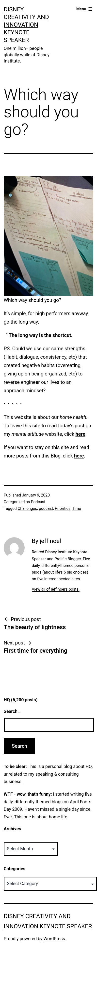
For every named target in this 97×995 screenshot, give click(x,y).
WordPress (54, 938)
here (80, 434)
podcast (46, 508)
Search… (12, 711)
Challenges (27, 508)
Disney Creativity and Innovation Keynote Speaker (26, 25)
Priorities (63, 508)
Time (76, 508)
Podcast (38, 501)
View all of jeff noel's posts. (56, 589)
